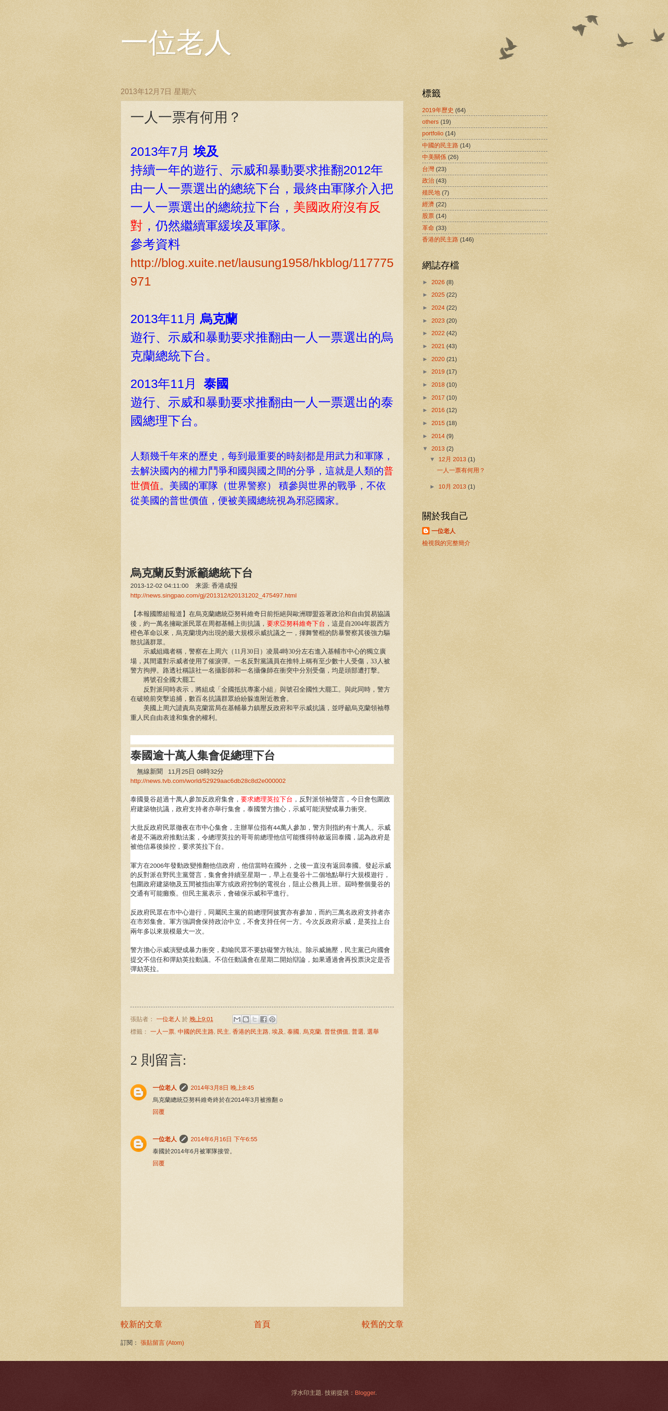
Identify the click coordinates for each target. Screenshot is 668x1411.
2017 (438, 397)
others (430, 121)
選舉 (373, 1031)
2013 (438, 448)
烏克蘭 (312, 1031)
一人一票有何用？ (461, 470)
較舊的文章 (383, 1324)
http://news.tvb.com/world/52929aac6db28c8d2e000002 (208, 780)
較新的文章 (141, 1324)
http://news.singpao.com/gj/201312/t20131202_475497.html (213, 595)
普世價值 (336, 1031)
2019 (438, 371)
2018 (438, 384)
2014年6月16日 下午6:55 (224, 1139)
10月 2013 (453, 486)
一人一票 (162, 1031)
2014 (438, 435)
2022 (438, 333)
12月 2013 (453, 459)
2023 (438, 320)
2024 (438, 307)
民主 (223, 1031)
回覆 (159, 1111)
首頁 (262, 1324)
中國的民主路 (196, 1031)
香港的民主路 (250, 1031)
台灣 (428, 168)
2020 (438, 359)
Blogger (365, 1392)
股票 (428, 215)
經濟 (428, 204)
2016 (438, 410)
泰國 (293, 1031)
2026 (438, 282)
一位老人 (176, 42)
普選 (358, 1031)
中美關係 (434, 156)
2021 (438, 346)
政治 (428, 180)
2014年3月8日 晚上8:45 (222, 1087)
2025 (438, 294)
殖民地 (431, 192)
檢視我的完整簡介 (446, 543)
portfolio (432, 133)
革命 (428, 227)
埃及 (278, 1031)
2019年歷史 (438, 110)
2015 (438, 422)
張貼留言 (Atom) (162, 1342)
